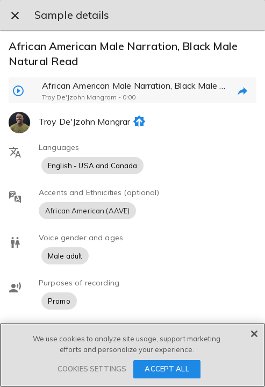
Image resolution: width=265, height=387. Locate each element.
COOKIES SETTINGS (92, 368)
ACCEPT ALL (167, 368)
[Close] (254, 333)
